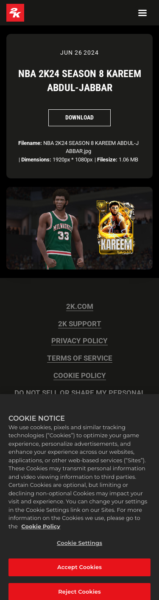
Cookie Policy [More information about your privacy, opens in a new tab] (40, 528)
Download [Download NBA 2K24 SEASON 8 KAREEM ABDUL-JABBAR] (79, 117)
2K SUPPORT (79, 324)
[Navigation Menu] (142, 13)
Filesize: (107, 159)
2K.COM (79, 307)
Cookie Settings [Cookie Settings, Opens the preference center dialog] (79, 545)
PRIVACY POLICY (79, 341)
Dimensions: (36, 159)
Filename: (30, 143)
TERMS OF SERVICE (79, 358)
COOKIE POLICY (79, 376)
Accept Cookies (79, 569)
